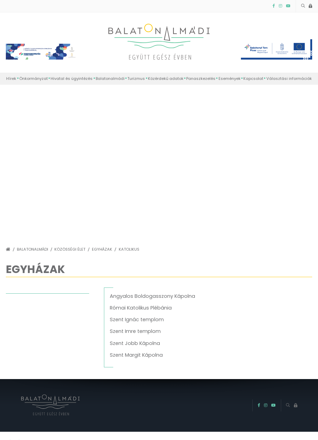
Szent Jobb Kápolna (135, 343)
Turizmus (136, 78)
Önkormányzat (33, 78)
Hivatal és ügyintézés (72, 78)
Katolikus (129, 249)
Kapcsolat (253, 78)
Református (20, 313)
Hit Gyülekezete (25, 337)
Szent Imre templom (135, 331)
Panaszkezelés (200, 78)
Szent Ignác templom (137, 319)
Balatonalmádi (110, 78)
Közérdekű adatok (165, 78)
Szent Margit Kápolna (136, 355)
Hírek (11, 78)
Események (230, 78)
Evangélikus (20, 325)
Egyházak (102, 249)
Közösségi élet (69, 249)
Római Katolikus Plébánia (141, 307)
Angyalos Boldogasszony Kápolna (152, 296)
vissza (21, 290)
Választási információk (289, 78)
